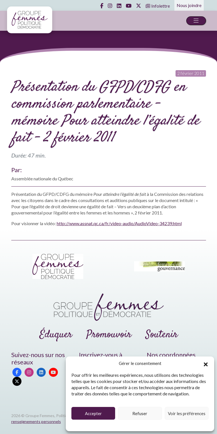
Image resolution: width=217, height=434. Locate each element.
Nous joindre (189, 5)
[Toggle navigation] (196, 20)
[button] (206, 363)
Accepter (93, 413)
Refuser (139, 413)
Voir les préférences (186, 413)
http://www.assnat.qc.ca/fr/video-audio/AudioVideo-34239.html (119, 223)
